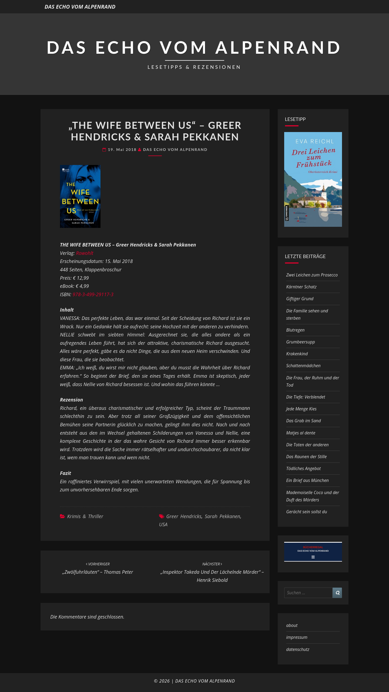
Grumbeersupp (300, 342)
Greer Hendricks (183, 516)
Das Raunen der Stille (306, 457)
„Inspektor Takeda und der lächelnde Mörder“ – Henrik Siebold (212, 572)
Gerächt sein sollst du (306, 512)
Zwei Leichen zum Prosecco (312, 275)
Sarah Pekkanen (222, 516)
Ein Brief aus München (307, 480)
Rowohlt (84, 253)
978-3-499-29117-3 (93, 294)
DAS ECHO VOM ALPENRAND (80, 6)
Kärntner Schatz (301, 287)
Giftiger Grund (300, 299)
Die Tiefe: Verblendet (305, 397)
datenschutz (298, 649)
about (292, 625)
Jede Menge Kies (301, 409)
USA (163, 524)
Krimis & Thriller (85, 516)
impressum (296, 637)
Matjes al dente (301, 433)
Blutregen (295, 330)
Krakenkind (297, 354)
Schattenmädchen (303, 366)
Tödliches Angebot (303, 468)
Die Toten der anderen (307, 445)
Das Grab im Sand (303, 421)
